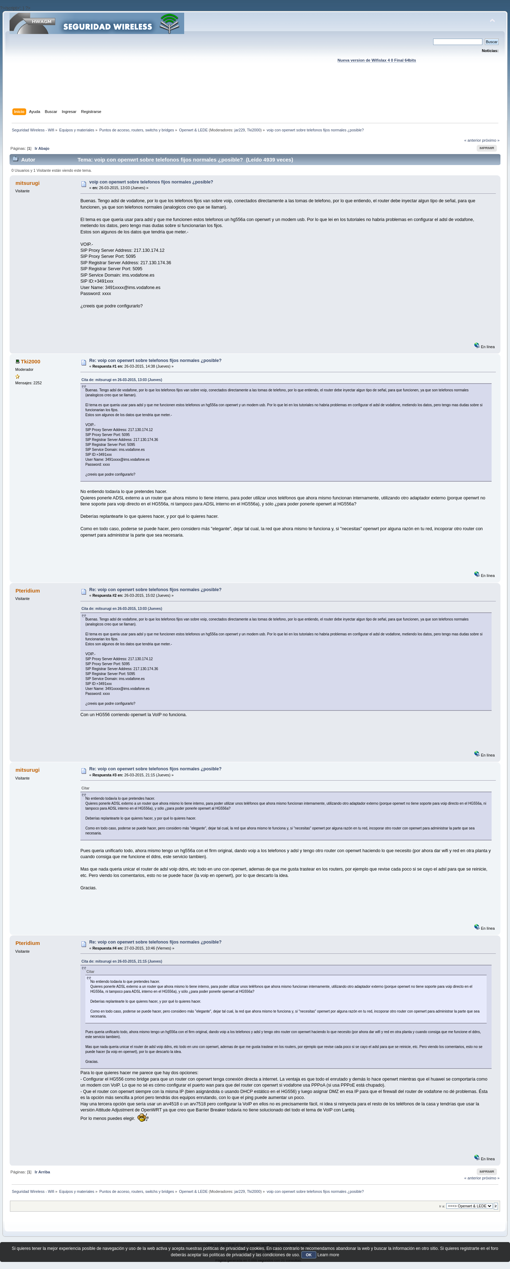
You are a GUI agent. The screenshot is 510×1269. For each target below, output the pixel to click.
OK (309, 1255)
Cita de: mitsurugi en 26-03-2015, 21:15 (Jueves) (121, 961)
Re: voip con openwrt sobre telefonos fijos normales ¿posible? (155, 360)
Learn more (328, 1254)
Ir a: (442, 1206)
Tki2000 (253, 130)
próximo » (490, 140)
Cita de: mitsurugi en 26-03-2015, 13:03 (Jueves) (121, 380)
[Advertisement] (255, 92)
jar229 (239, 130)
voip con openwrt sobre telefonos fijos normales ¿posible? (151, 182)
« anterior (472, 140)
